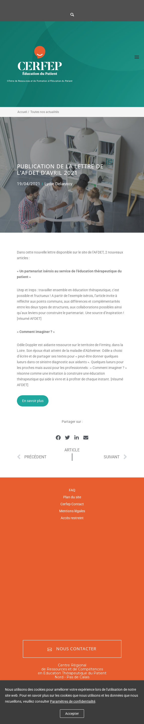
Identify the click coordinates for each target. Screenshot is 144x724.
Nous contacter (72, 649)
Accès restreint (72, 518)
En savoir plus (33, 401)
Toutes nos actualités (44, 112)
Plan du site (72, 497)
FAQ (72, 490)
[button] (58, 437)
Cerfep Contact (72, 504)
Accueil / (23, 112)
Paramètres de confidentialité (72, 701)
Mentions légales (72, 511)
